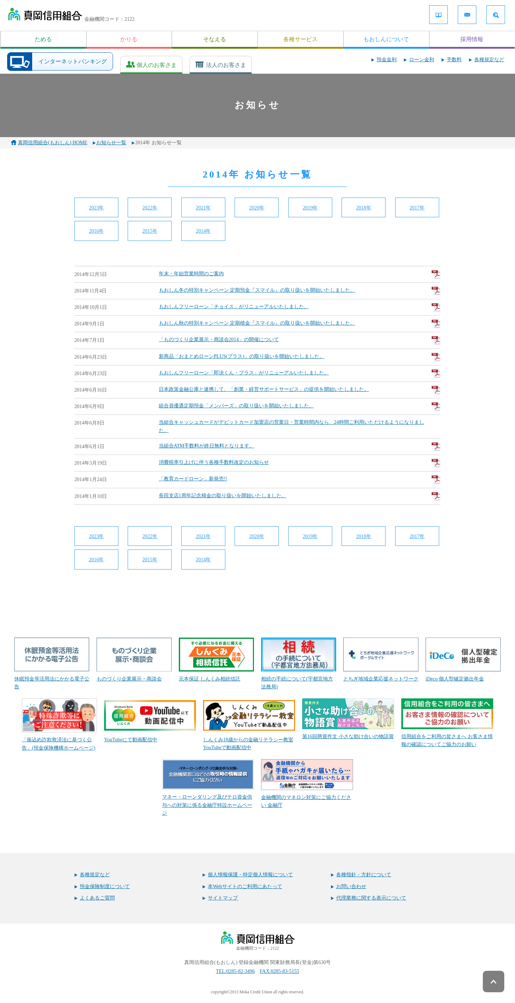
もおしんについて (386, 39)
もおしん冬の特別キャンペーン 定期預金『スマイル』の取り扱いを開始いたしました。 (300, 290)
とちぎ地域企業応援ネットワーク (380, 660)
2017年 (417, 207)
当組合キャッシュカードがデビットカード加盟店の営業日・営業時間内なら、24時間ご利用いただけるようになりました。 (291, 426)
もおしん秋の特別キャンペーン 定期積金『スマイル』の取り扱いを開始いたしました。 (300, 323)
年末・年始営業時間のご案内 (300, 274)
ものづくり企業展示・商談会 (134, 660)
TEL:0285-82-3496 (235, 971)
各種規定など (489, 59)
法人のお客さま (226, 65)
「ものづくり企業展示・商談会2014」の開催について (300, 340)
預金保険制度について (105, 886)
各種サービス (300, 39)
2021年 (203, 207)
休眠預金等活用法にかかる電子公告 (51, 664)
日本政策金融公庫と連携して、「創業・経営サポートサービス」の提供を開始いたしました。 (300, 390)
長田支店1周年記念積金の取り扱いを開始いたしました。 (300, 496)
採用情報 (471, 39)
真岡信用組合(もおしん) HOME (52, 142)
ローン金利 (421, 59)
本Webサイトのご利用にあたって (245, 886)
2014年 (203, 231)
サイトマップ (223, 898)
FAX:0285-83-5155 (279, 971)
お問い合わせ (351, 886)
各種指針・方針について (363, 874)
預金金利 (387, 59)
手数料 (454, 59)
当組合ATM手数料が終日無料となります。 (300, 446)
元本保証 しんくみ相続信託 (216, 660)
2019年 (310, 207)
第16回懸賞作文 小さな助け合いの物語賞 (348, 718)
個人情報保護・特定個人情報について (250, 874)
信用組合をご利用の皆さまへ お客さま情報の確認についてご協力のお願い (447, 722)
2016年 (96, 231)
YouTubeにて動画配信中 (150, 720)
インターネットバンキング (72, 61)
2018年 (363, 207)
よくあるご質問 (97, 898)
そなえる (214, 39)
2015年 (149, 231)
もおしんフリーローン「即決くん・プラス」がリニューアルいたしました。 (300, 373)
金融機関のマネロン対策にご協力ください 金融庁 (307, 783)
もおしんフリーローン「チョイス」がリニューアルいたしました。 (300, 307)
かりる (128, 39)
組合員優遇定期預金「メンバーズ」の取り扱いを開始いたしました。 (300, 406)
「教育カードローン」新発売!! (300, 479)
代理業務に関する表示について (371, 898)
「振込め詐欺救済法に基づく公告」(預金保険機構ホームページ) (59, 724)
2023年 (96, 207)
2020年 (256, 207)
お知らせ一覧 (111, 142)
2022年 (149, 207)
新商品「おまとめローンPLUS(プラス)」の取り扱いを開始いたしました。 (300, 357)
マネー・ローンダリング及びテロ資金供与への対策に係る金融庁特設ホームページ (208, 787)
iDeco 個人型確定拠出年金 (463, 660)
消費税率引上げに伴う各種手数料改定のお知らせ (300, 463)
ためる (43, 39)
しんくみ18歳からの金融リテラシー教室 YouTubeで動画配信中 (249, 724)
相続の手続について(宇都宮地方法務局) (298, 664)
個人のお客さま (157, 65)
